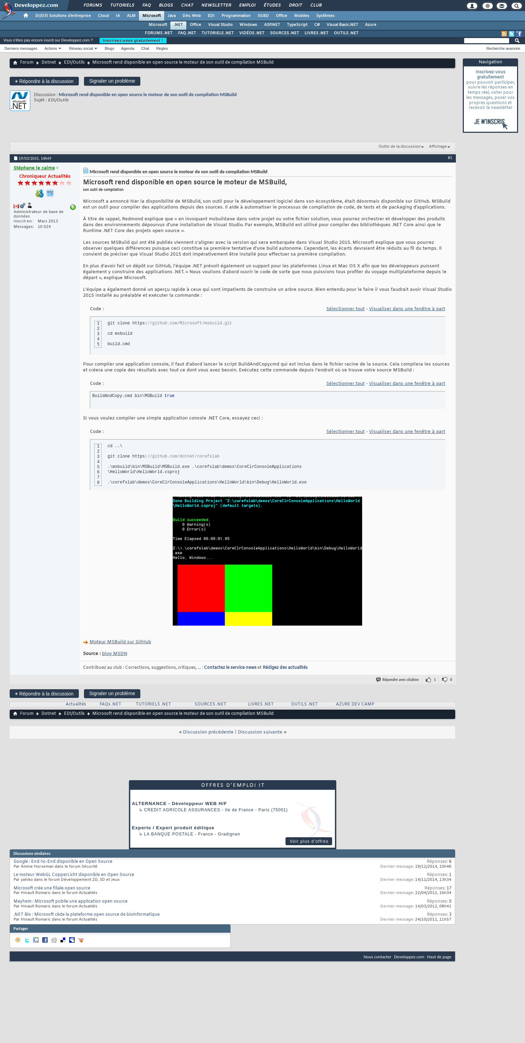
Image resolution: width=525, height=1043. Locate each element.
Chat (187, 5)
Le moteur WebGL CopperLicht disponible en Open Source (73, 875)
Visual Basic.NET (342, 24)
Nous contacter (377, 956)
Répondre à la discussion (44, 81)
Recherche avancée (503, 48)
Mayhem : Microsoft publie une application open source (70, 901)
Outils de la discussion (399, 146)
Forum (27, 62)
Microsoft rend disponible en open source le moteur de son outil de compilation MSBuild (148, 95)
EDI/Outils (74, 62)
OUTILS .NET (346, 33)
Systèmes (325, 15)
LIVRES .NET (316, 33)
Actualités (76, 704)
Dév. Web (191, 15)
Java (172, 15)
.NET (178, 24)
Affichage (438, 146)
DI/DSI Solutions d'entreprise (63, 15)
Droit (295, 5)
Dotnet (48, 62)
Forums (92, 5)
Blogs (165, 5)
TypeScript (297, 24)
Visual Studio (220, 24)
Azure (370, 24)
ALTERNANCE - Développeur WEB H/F (179, 803)
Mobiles (301, 15)
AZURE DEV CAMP (355, 704)
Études (272, 5)
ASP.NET (272, 24)
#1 (450, 157)
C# (317, 24)
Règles (162, 48)
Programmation (236, 15)
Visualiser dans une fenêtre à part (407, 309)
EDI (211, 15)
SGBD (263, 15)
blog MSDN (114, 654)
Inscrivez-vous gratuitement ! (133, 40)
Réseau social (81, 48)
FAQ (146, 5)
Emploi (247, 5)
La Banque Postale (169, 834)
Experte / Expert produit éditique (173, 827)
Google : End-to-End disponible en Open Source (62, 862)
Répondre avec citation (398, 679)
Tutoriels (121, 5)
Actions (51, 48)
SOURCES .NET (284, 33)
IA (118, 15)
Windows (248, 24)
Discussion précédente (208, 732)
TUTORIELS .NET (217, 33)
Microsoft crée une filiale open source (51, 888)
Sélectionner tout (345, 309)
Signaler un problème (112, 81)
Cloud (103, 15)
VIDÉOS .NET (251, 33)
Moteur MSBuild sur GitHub (120, 642)
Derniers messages (20, 48)
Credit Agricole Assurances (182, 809)
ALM (131, 15)
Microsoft (151, 15)
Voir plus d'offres (309, 841)
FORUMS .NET (158, 33)
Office (281, 15)
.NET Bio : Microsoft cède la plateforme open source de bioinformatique (86, 914)
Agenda (127, 48)
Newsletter (215, 5)
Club (315, 5)
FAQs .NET (110, 704)
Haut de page (439, 956)
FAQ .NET (187, 33)
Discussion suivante (260, 732)
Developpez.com (409, 956)
